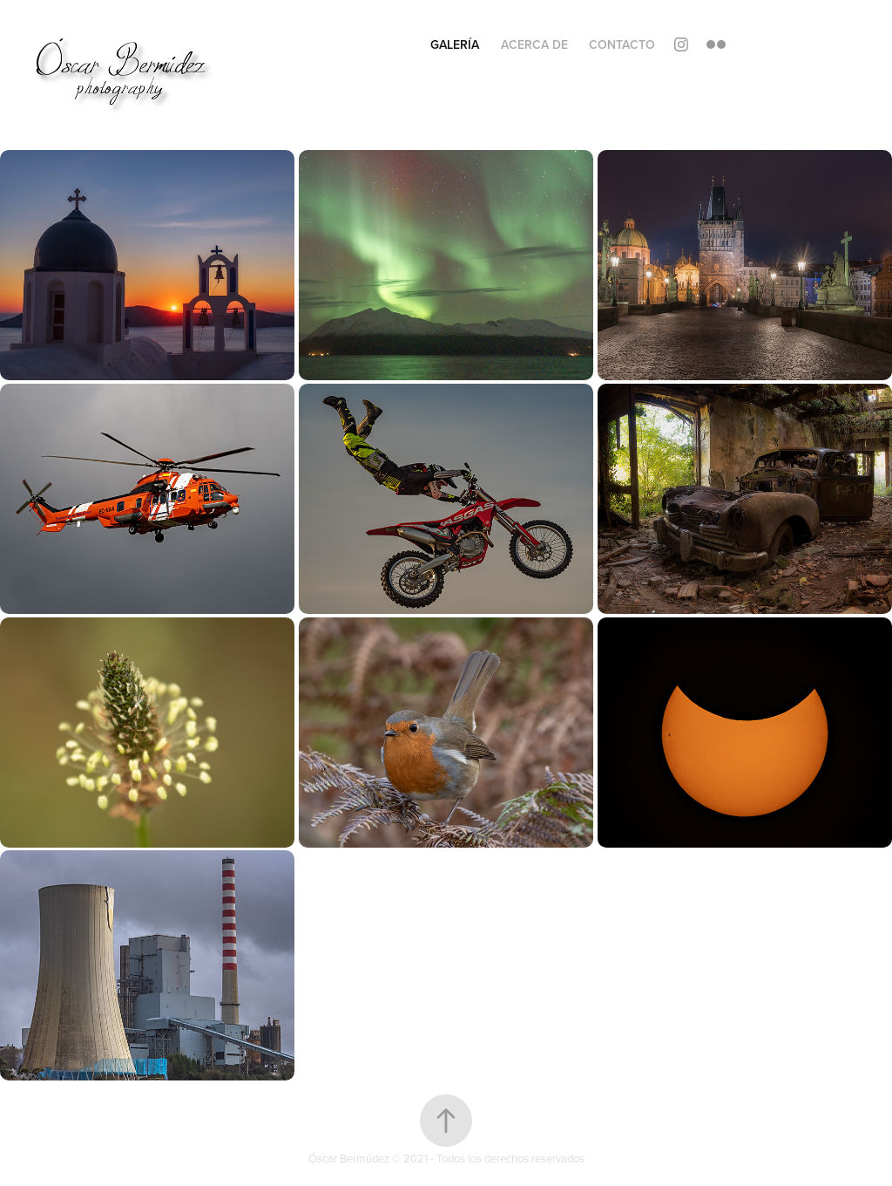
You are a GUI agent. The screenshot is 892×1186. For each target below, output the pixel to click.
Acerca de (534, 44)
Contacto (622, 44)
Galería (454, 44)
